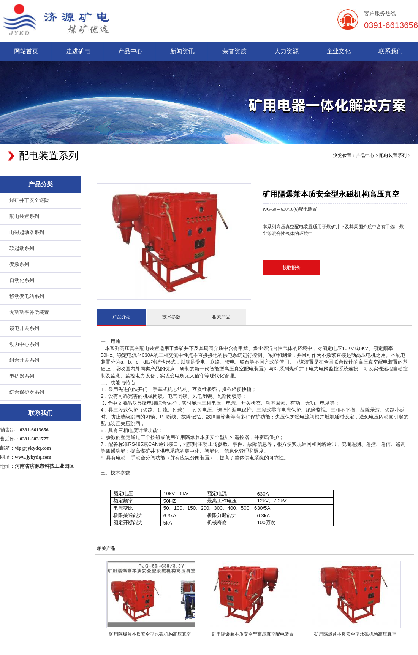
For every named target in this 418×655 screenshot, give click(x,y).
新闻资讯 (182, 51)
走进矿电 (78, 51)
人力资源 (286, 51)
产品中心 (130, 51)
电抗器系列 (22, 376)
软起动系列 (22, 248)
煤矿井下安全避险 (29, 200)
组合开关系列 (24, 360)
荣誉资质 (234, 51)
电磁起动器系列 (27, 232)
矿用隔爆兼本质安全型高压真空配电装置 (253, 634)
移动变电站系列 (27, 296)
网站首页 (26, 51)
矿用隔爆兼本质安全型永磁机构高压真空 (150, 634)
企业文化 (338, 51)
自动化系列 (22, 280)
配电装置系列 (393, 155)
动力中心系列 (24, 344)
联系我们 (390, 51)
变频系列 (19, 264)
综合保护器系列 (27, 392)
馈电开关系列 (24, 328)
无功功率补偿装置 (29, 312)
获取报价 (291, 267)
